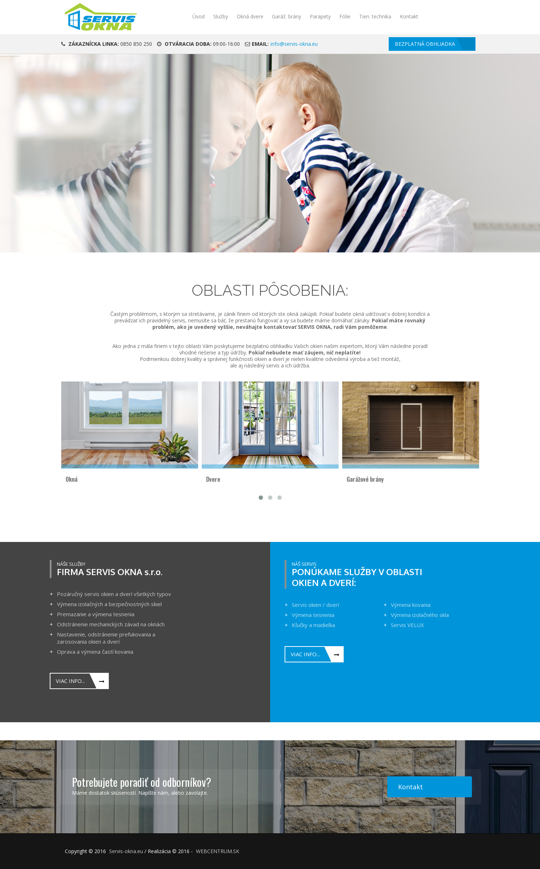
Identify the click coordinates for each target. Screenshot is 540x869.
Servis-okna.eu (126, 851)
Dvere (213, 479)
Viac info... (70, 680)
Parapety (320, 16)
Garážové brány (365, 479)
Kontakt (409, 16)
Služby (220, 16)
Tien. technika (375, 16)
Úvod (198, 16)
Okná (71, 479)
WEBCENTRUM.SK (217, 851)
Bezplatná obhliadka (425, 43)
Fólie (345, 16)
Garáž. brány (286, 16)
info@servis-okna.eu (294, 43)
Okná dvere (250, 16)
